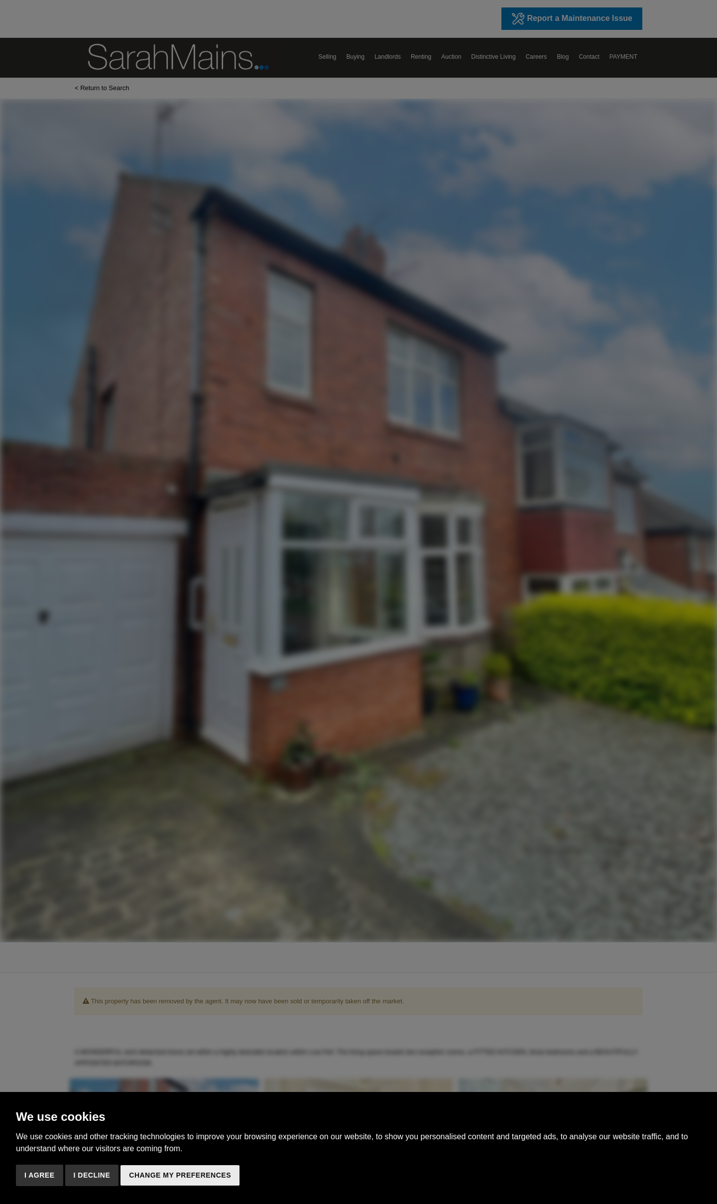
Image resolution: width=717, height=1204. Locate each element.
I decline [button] (92, 1175)
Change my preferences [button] (180, 1175)
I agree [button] (39, 1175)
